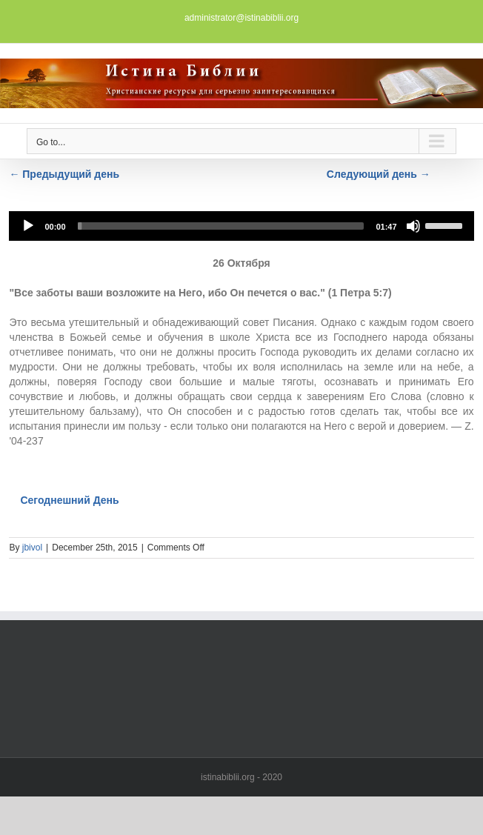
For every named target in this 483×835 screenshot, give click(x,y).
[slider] (221, 226)
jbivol (32, 547)
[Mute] (413, 226)
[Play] (28, 226)
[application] (241, 226)
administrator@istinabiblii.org (241, 18)
